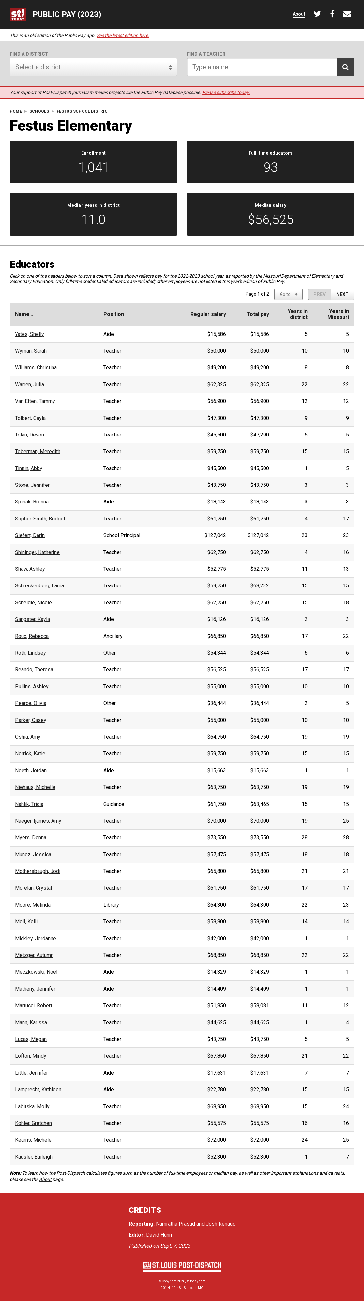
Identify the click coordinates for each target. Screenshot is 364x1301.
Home (16, 111)
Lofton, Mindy (30, 1056)
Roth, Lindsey (30, 653)
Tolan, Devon (29, 435)
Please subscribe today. (226, 92)
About (45, 1179)
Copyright (169, 1281)
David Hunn (159, 1235)
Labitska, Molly (32, 1107)
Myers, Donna (30, 838)
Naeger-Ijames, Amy (38, 821)
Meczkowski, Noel (36, 972)
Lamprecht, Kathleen (38, 1090)
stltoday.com (195, 1281)
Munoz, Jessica (33, 855)
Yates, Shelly (29, 334)
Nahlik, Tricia (29, 804)
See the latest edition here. (123, 35)
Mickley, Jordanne (35, 939)
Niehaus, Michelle (35, 787)
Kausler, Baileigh (34, 1157)
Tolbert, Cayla (30, 418)
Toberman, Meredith (37, 451)
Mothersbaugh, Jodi (37, 871)
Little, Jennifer (31, 1073)
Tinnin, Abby (28, 468)
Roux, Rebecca (32, 636)
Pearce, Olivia (30, 703)
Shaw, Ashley (30, 569)
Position (113, 314)
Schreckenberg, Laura (39, 586)
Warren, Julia (29, 384)
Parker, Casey (30, 720)
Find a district (29, 54)
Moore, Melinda (33, 905)
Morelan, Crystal (33, 888)
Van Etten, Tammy (35, 401)
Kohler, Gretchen (33, 1123)
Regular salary (208, 314)
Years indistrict (298, 314)
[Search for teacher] (270, 67)
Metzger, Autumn (34, 955)
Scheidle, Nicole (33, 603)
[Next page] (342, 294)
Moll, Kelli (26, 922)
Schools (39, 111)
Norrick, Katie (30, 754)
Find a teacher (206, 54)
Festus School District (83, 111)
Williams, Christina (36, 368)
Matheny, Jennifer (35, 989)
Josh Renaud (220, 1224)
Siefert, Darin (30, 535)
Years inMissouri (338, 314)
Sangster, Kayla (32, 619)
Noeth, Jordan (31, 771)
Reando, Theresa (34, 670)
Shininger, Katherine (37, 552)
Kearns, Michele (33, 1140)
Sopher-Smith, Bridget (40, 519)
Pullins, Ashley (32, 687)
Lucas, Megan (31, 1039)
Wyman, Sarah (31, 351)
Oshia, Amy (27, 737)
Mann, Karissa (31, 1023)
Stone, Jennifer (32, 485)
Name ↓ (24, 314)
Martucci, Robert (33, 1006)
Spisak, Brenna (32, 502)
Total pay (258, 314)
